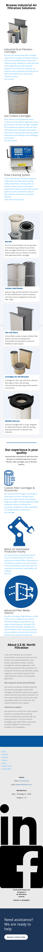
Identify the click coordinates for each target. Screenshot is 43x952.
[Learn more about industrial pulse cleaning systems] (21, 171)
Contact (4, 760)
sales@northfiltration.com (23, 785)
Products (5, 754)
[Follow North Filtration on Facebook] (21, 887)
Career (4, 763)
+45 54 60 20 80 (24, 781)
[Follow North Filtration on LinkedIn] (21, 844)
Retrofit (8, 242)
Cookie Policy (6, 769)
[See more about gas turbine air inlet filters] (21, 111)
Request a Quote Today (16, 937)
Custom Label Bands (14, 288)
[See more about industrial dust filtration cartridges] (21, 47)
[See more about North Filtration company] (21, 544)
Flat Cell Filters (11, 332)
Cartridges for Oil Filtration (17, 377)
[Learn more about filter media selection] (21, 608)
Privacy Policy (6, 766)
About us (5, 757)
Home (4, 752)
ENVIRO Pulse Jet (12, 421)
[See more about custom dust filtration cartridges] (21, 491)
